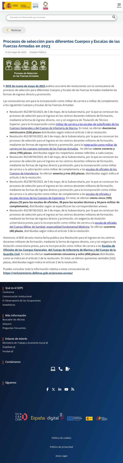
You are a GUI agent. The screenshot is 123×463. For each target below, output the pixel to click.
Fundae (7, 351)
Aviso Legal (61, 455)
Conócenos (8, 292)
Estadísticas (9, 304)
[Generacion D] (61, 416)
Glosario (7, 323)
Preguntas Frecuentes (14, 328)
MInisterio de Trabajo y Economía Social (24, 342)
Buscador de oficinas (14, 319)
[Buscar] (61, 17)
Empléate (8, 346)
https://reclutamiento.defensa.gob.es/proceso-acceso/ (38, 273)
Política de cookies (61, 437)
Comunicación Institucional (17, 296)
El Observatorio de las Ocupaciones (22, 300)
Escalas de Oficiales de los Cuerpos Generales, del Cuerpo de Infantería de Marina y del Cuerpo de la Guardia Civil (59, 250)
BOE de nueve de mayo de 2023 (25, 86)
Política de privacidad (61, 446)
